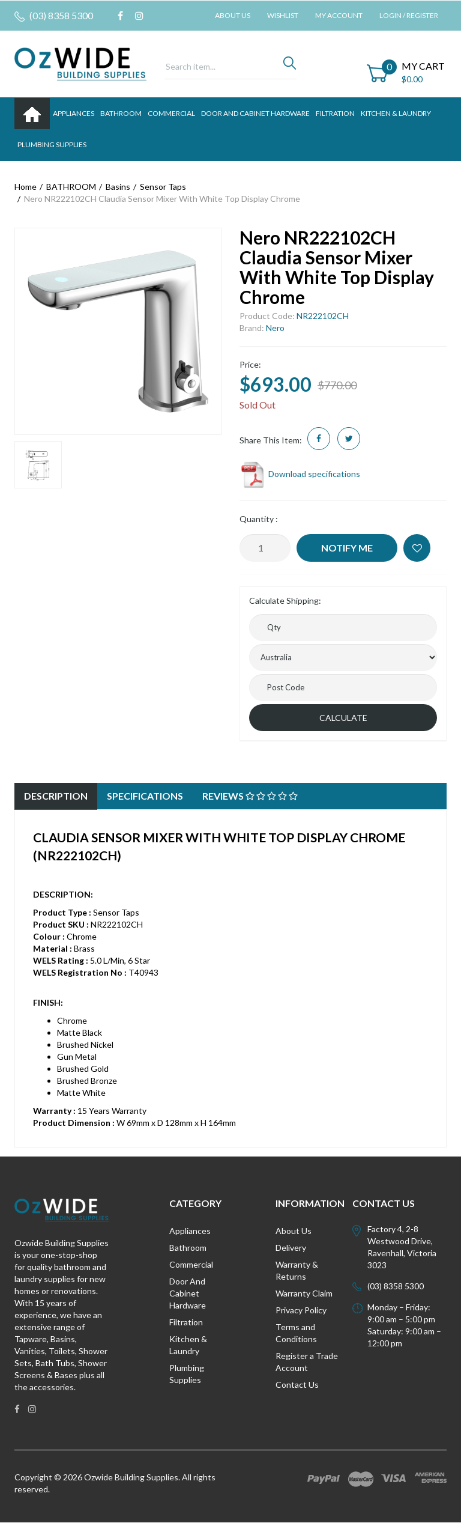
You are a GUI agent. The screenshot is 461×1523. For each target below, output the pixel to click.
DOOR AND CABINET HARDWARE (255, 113)
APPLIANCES (73, 113)
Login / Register (408, 15)
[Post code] (343, 687)
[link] (120, 16)
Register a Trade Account (307, 1362)
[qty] (343, 627)
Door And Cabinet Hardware (187, 1293)
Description (56, 795)
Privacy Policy (301, 1310)
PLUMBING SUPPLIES (51, 144)
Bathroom (187, 1247)
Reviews (250, 795)
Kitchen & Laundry (188, 1345)
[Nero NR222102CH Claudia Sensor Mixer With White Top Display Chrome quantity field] (265, 548)
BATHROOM (121, 113)
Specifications (145, 795)
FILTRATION (335, 113)
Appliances (190, 1231)
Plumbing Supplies (186, 1374)
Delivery (291, 1247)
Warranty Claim (304, 1293)
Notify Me (347, 547)
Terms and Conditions (296, 1333)
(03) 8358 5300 (53, 16)
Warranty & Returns (297, 1270)
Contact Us (297, 1384)
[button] (416, 548)
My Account (339, 15)
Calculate (343, 718)
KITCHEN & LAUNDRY (396, 113)
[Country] (343, 657)
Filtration (186, 1322)
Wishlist (282, 15)
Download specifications (300, 474)
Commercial (171, 113)
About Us (232, 15)
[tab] (55, 796)
